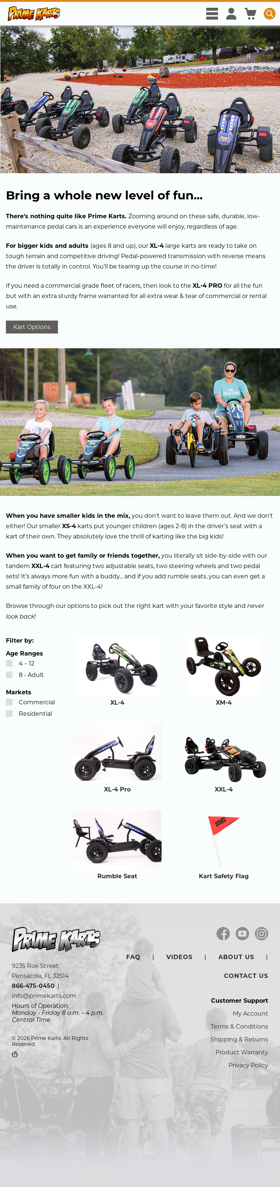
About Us (236, 957)
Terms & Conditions (239, 1026)
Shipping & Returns (239, 1039)
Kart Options (32, 327)
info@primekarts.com (44, 995)
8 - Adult (25, 674)
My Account (250, 1013)
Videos (179, 957)
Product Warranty (241, 1052)
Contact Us (246, 975)
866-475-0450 (33, 985)
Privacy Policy (248, 1065)
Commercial (30, 702)
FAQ (133, 957)
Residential (29, 713)
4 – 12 (20, 663)
